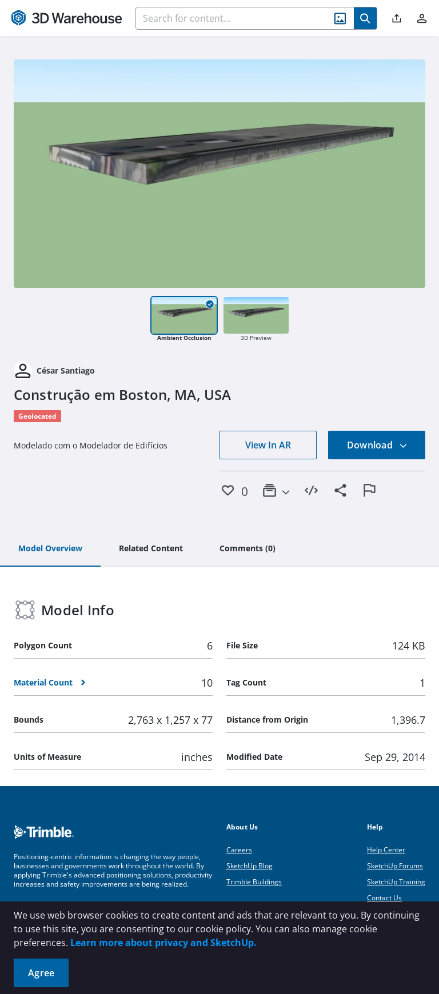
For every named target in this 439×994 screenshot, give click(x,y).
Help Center (386, 850)
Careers (239, 850)
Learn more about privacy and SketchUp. (163, 942)
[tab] (50, 549)
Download (377, 445)
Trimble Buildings (254, 882)
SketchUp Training (396, 882)
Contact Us (384, 898)
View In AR (268, 445)
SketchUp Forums (395, 866)
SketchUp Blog (249, 866)
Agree (41, 973)
